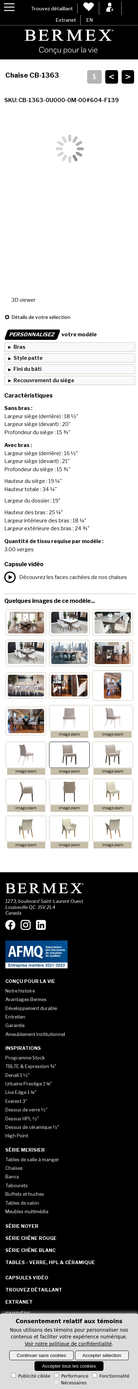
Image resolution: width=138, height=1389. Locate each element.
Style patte (28, 358)
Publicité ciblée (30, 1376)
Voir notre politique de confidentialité (68, 1344)
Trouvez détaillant (52, 8)
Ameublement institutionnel (35, 1034)
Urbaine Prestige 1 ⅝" (28, 1084)
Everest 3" (16, 1101)
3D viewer (23, 300)
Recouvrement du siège (44, 380)
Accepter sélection (102, 1355)
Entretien (15, 1017)
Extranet (65, 20)
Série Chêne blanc (30, 1250)
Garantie (15, 1025)
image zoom (69, 734)
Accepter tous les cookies (69, 1366)
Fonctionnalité (110, 1376)
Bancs (12, 1176)
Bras (19, 347)
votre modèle (50, 334)
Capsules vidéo (26, 1277)
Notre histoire (20, 991)
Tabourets (16, 1185)
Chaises (14, 1168)
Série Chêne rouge (31, 1238)
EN (89, 20)
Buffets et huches (24, 1194)
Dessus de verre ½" (26, 1109)
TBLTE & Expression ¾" (30, 1066)
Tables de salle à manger (32, 1159)
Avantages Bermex (26, 999)
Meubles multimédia (26, 1211)
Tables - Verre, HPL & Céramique (50, 1262)
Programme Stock (25, 1058)
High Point (16, 1135)
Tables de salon (22, 1203)
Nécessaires (70, 1382)
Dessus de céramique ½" (32, 1127)
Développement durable (31, 1008)
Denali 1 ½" (17, 1075)
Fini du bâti (28, 369)
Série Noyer (21, 1226)
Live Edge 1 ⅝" (20, 1092)
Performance (70, 1376)
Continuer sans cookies (41, 1355)
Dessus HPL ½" (22, 1118)
